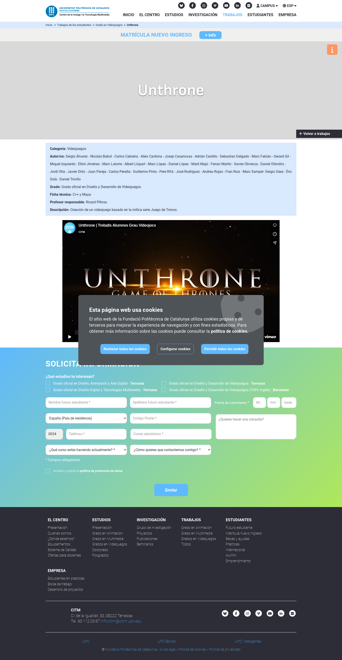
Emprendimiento (238, 561)
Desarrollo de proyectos (65, 589)
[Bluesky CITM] (181, 5)
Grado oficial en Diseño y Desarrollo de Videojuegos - (217, 383)
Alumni (231, 555)
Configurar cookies (175, 349)
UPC (85, 641)
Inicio (128, 14)
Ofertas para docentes (64, 555)
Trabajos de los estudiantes (74, 25)
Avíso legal (168, 649)
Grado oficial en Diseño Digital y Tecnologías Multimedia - (105, 390)
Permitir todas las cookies (224, 349)
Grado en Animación (107, 533)
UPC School (167, 641)
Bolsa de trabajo (60, 584)
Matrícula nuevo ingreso (244, 533)
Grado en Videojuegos (109, 25)
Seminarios (145, 544)
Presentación (57, 528)
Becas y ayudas (237, 539)
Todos (186, 544)
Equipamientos (59, 544)
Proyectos (144, 533)
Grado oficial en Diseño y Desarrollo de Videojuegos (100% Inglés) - (229, 390)
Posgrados (100, 555)
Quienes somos (59, 533)
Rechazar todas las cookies (125, 349)
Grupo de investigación (154, 528)
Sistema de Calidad (62, 550)
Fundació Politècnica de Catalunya (131, 649)
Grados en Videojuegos (109, 544)
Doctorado (100, 550)
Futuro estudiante (239, 528)
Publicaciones (147, 539)
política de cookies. (229, 331)
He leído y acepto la (88, 471)
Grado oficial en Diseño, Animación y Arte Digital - (98, 383)
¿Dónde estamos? (61, 539)
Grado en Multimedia (107, 539)
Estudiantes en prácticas (66, 578)
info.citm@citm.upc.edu (121, 621)
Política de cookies (192, 649)
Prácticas (232, 544)
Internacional (235, 550)
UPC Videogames (248, 641)
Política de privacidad (224, 649)
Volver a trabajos (314, 134)
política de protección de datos (101, 471)
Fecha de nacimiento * (232, 403)
